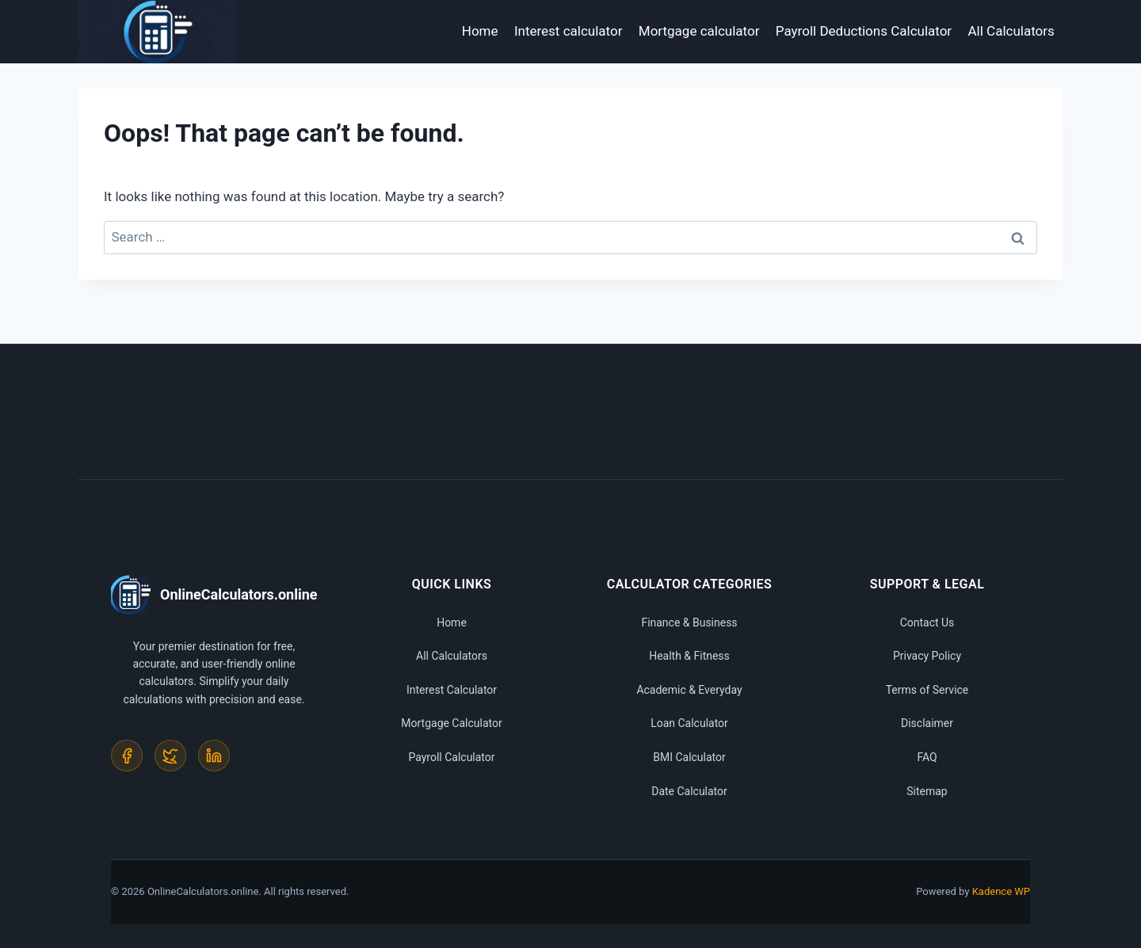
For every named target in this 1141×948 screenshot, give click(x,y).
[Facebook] (127, 755)
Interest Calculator (451, 689)
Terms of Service (927, 689)
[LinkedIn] (214, 755)
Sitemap (926, 791)
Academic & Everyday (689, 689)
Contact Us (927, 622)
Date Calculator (689, 791)
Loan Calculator (689, 723)
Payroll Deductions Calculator (864, 31)
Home (480, 31)
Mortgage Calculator (451, 723)
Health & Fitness (689, 655)
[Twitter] (170, 755)
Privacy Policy (927, 655)
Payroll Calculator (451, 757)
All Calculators (1011, 31)
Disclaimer (927, 723)
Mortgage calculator (699, 31)
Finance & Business (689, 622)
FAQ (927, 757)
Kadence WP (1001, 891)
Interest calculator (568, 31)
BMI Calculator (689, 757)
